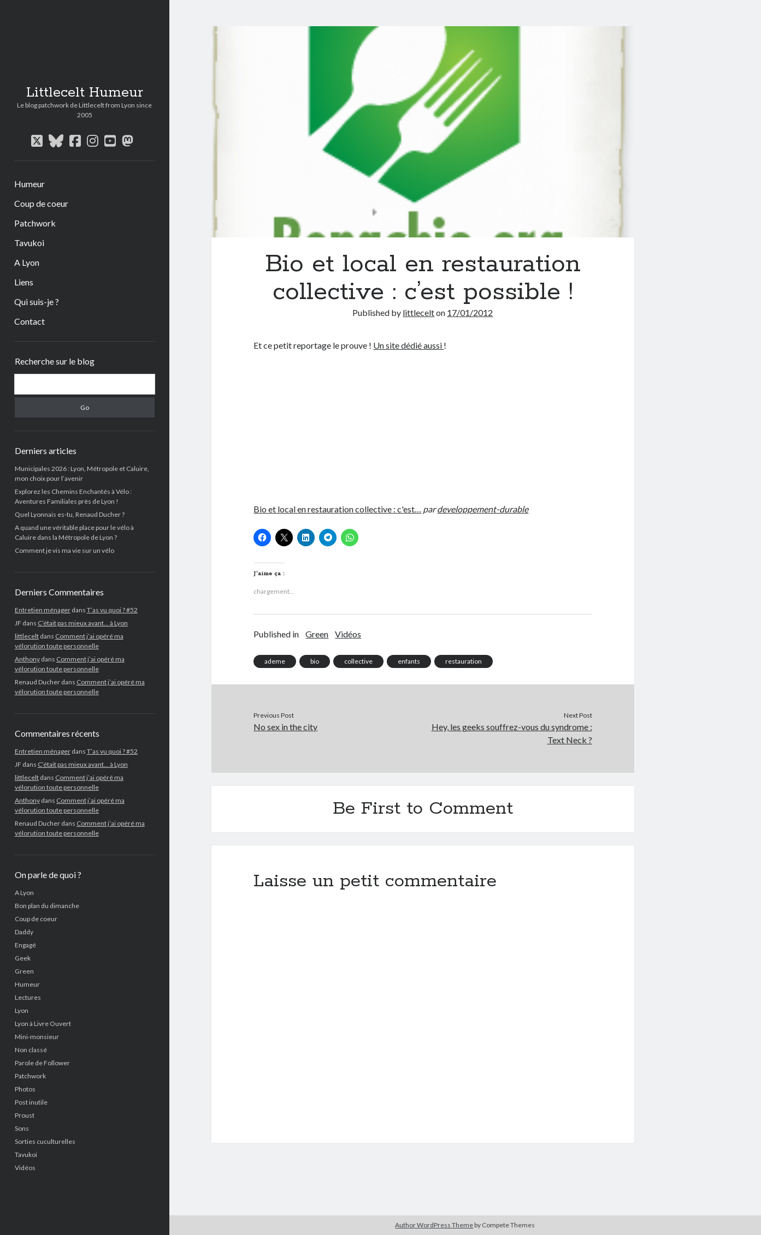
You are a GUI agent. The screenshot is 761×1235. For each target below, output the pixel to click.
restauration (463, 661)
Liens (23, 282)
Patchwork (35, 223)
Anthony (27, 659)
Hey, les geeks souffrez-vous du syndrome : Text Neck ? (512, 733)
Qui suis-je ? (36, 301)
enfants (409, 661)
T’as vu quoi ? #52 (112, 610)
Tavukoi (29, 242)
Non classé (31, 1050)
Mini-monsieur (37, 1037)
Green (24, 971)
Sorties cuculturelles (45, 1141)
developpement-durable (482, 509)
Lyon (21, 1010)
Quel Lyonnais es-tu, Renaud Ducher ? (70, 514)
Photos (25, 1089)
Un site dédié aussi (408, 345)
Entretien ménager (42, 610)
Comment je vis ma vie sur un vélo (64, 550)
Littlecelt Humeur (84, 93)
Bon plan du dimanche (47, 906)
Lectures (28, 997)
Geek (23, 958)
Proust (24, 1115)
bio (314, 661)
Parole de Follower (42, 1063)
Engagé (25, 945)
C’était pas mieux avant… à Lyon (83, 623)
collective (358, 661)
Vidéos (25, 1168)
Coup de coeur (41, 203)
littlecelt (27, 636)
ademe (274, 661)
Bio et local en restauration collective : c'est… (337, 509)
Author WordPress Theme (434, 1225)
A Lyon (26, 262)
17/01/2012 (470, 312)
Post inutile (31, 1102)
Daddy (24, 932)
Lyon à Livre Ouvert (43, 1023)
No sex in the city (285, 726)
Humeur (29, 183)
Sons (22, 1128)
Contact (29, 321)
